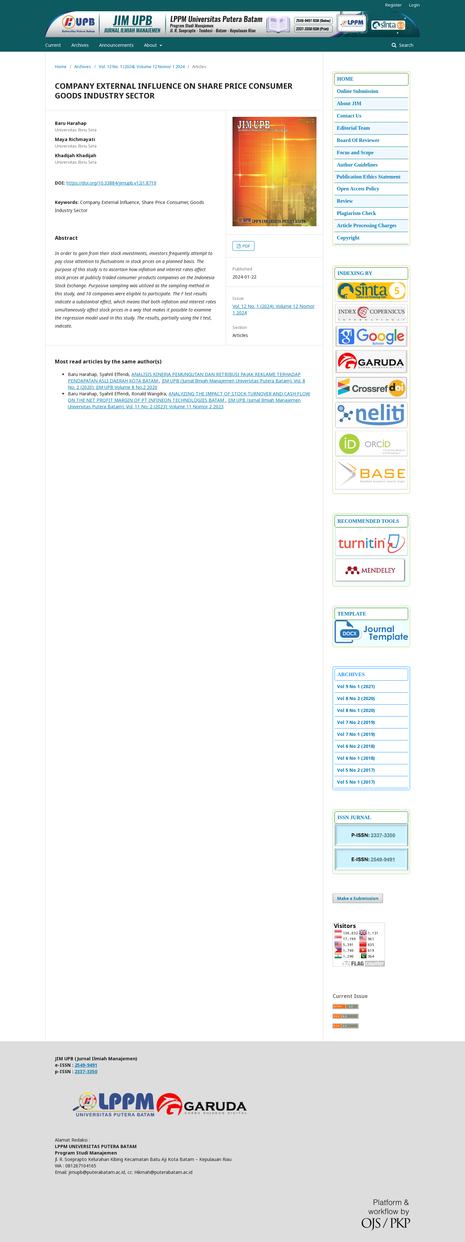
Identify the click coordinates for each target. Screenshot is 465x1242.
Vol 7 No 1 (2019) (356, 734)
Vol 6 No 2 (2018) (356, 746)
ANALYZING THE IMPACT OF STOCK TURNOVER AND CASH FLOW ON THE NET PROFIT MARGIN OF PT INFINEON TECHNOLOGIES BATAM (189, 397)
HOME (345, 79)
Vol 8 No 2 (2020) (356, 698)
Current (53, 45)
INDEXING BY (354, 273)
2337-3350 (86, 1071)
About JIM (349, 103)
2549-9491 (86, 1065)
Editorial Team (353, 128)
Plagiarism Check (356, 213)
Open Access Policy (358, 188)
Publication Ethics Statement (368, 176)
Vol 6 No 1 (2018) (356, 758)
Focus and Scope (355, 152)
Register (393, 5)
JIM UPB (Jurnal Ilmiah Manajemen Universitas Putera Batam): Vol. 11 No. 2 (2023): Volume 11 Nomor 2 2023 (184, 403)
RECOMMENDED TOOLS (368, 521)
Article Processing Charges (367, 225)
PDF (246, 246)
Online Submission (357, 91)
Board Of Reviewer (358, 140)
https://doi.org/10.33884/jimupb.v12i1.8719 (111, 183)
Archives (80, 45)
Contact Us (349, 115)
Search (405, 45)
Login (414, 5)
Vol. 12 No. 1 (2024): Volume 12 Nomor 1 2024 (141, 66)
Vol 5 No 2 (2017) (356, 770)
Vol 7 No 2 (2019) (356, 722)
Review (345, 201)
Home (61, 66)
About (151, 45)
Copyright (348, 237)
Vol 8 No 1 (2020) (356, 710)
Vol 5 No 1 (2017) (356, 782)
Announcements (116, 45)
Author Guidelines (357, 165)
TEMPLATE (351, 613)
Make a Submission (357, 898)
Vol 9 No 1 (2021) (356, 686)
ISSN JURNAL (354, 817)
